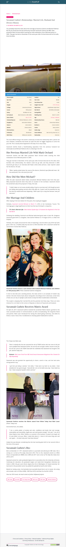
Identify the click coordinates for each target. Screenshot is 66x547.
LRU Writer (10, 25)
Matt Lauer (35, 479)
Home (8, 13)
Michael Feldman (52, 479)
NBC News (10, 479)
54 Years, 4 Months (55, 117)
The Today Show (26, 479)
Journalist (17, 479)
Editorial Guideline (36, 538)
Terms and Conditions (18, 538)
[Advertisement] (33, 50)
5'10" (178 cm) (56, 105)
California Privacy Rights (48, 538)
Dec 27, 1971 (28, 117)
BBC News (42, 479)
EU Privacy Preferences (28, 540)
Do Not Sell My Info (39, 540)
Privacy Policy (28, 538)
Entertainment (16, 13)
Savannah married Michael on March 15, (24, 204)
